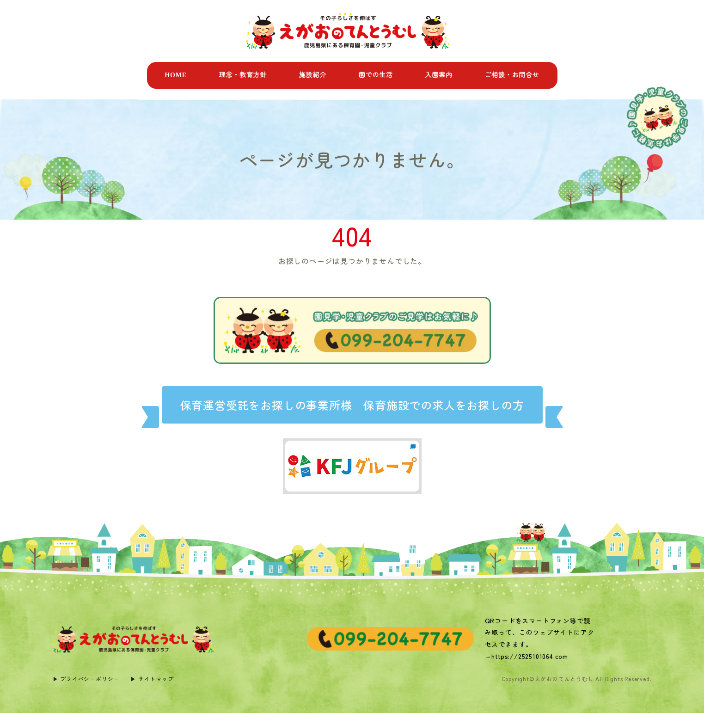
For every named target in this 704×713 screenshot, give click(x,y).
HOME (176, 75)
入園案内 (438, 75)
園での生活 (376, 75)
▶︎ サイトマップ (151, 678)
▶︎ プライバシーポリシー (86, 678)
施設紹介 (312, 75)
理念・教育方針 (243, 75)
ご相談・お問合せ (511, 75)
